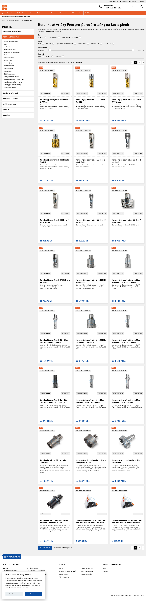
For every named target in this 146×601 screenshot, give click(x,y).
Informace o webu (138, 595)
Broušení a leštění (56, 13)
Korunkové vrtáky (9, 65)
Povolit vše (33, 594)
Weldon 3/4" (95, 44)
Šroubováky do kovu (10, 49)
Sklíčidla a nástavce (9, 74)
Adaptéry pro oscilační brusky (12, 85)
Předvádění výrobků (87, 568)
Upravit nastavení (14, 594)
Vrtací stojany (8, 63)
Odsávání (79, 13)
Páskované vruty (8, 69)
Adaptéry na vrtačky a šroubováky (14, 79)
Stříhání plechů (69, 13)
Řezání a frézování (42, 13)
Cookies (114, 595)
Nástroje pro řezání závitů (11, 77)
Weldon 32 (107, 44)
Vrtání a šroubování (28, 13)
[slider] (49, 50)
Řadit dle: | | (70, 62)
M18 (39, 44)
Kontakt (141, 1)
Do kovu (40, 37)
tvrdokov (58, 56)
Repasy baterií (63, 574)
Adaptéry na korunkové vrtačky (13, 82)
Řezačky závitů (8, 60)
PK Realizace (26, 16)
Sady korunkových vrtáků (70, 37)
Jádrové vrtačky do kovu (11, 41)
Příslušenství (53, 37)
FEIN (3, 20)
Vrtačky (6, 44)
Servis (61, 568)
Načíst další (45, 548)
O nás (104, 568)
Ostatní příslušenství (10, 87)
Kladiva (6, 55)
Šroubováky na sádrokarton (12, 52)
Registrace (124, 1)
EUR (117, 1)
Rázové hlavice (8, 71)
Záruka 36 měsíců (86, 574)
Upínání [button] (40, 41)
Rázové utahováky (9, 57)
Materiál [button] (41, 54)
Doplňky (87, 13)
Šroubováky (7, 47)
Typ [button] (39, 35)
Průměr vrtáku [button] (43, 48)
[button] (134, 7)
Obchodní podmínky (124, 595)
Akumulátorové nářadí (13, 13)
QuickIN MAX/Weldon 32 (65, 44)
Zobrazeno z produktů (48, 62)
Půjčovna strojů (64, 577)
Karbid (48, 56)
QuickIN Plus (82, 44)
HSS (39, 56)
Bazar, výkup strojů (87, 571)
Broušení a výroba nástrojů (67, 571)
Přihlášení (132, 1)
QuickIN (48, 44)
